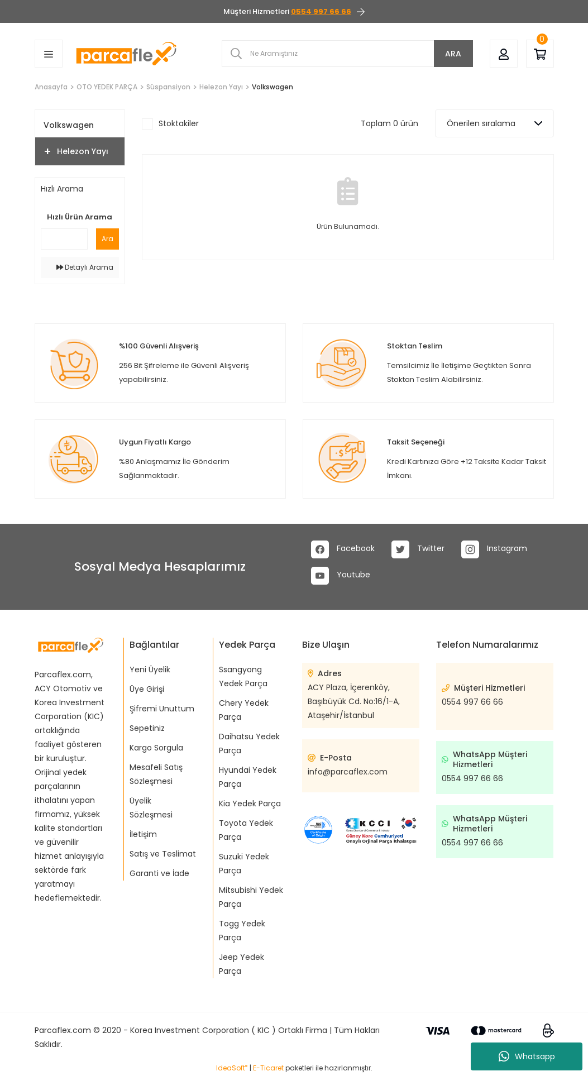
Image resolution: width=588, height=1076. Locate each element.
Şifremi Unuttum (162, 708)
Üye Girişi (147, 689)
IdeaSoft (231, 1068)
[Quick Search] (64, 239)
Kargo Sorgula (156, 747)
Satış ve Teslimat (163, 853)
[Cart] (540, 53)
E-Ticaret (268, 1068)
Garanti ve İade (159, 873)
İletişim (143, 834)
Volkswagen (272, 87)
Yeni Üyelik (150, 669)
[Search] (347, 53)
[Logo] (126, 53)
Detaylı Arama (84, 267)
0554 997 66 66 (472, 701)
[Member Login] (504, 53)
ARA (453, 53)
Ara (107, 238)
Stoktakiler (179, 123)
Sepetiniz (147, 728)
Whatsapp (527, 1056)
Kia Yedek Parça (250, 803)
